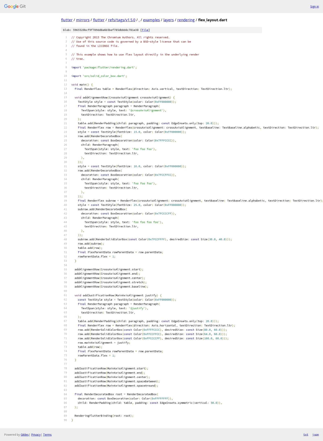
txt (305, 434)
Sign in (314, 6)
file (145, 30)
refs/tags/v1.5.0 (121, 19)
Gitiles (25, 434)
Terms (47, 434)
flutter (67, 19)
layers (168, 19)
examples (151, 19)
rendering (186, 19)
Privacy (36, 434)
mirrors (83, 19)
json (315, 434)
